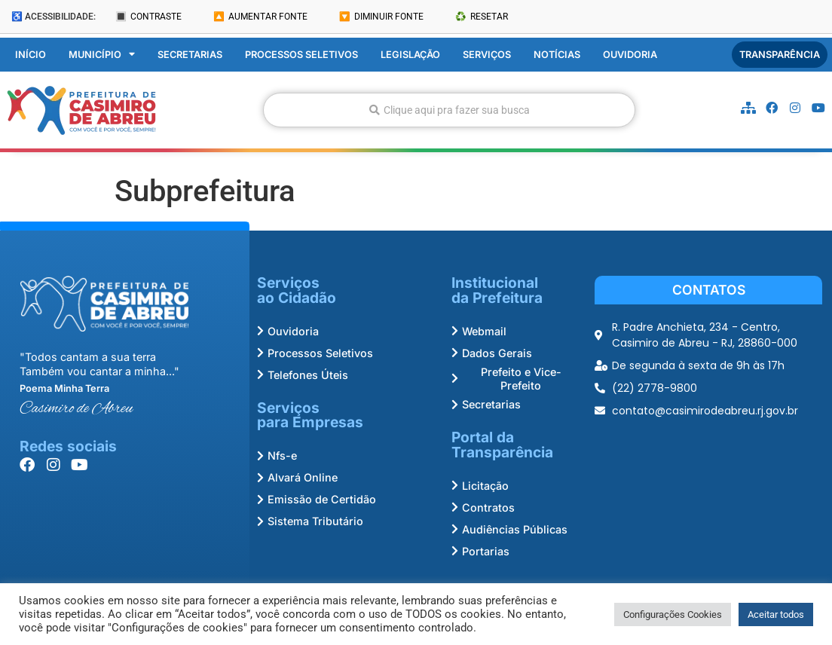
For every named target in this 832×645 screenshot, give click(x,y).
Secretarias (190, 54)
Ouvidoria (630, 54)
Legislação (410, 54)
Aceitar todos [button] (776, 614)
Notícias (557, 54)
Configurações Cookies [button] (672, 614)
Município (102, 55)
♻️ (481, 16)
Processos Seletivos (301, 54)
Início (30, 54)
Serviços (487, 54)
